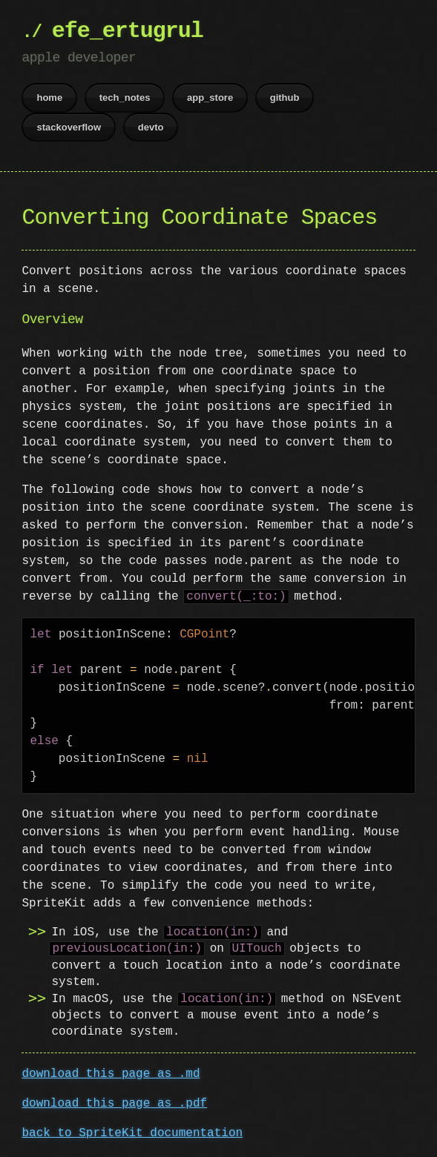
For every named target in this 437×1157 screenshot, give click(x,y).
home (49, 97)
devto (151, 127)
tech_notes (125, 97)
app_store (210, 97)
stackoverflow (68, 127)
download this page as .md (111, 1074)
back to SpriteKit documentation (132, 1133)
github (285, 97)
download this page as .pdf (114, 1103)
